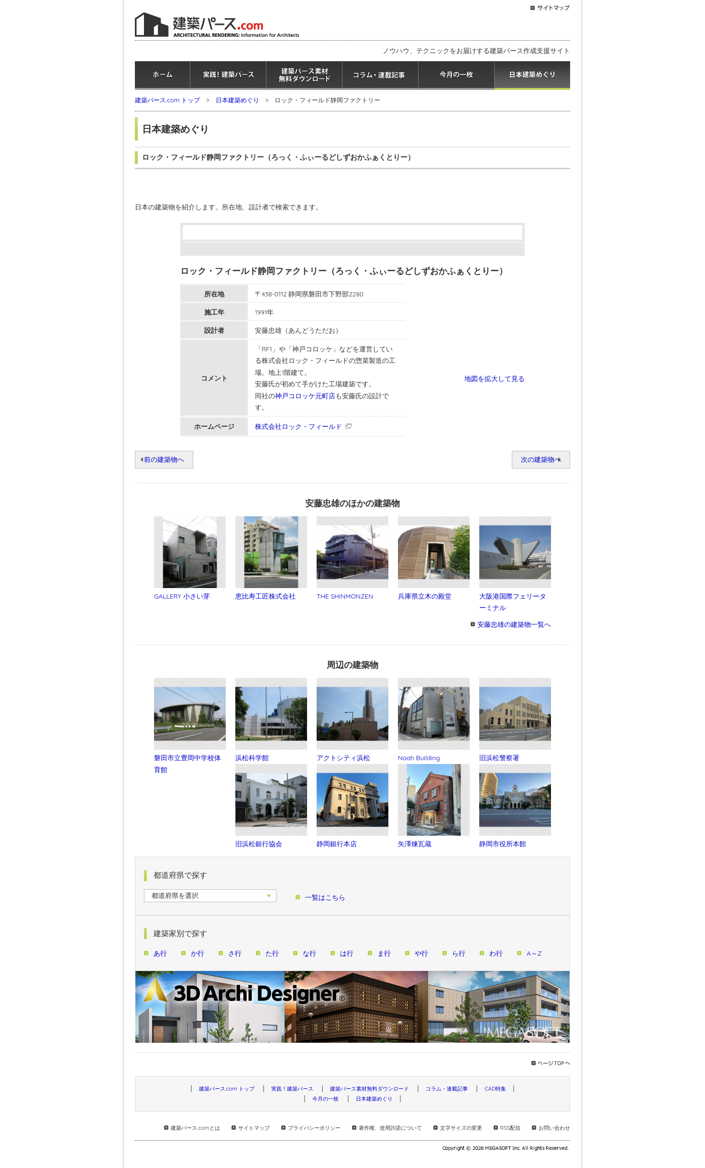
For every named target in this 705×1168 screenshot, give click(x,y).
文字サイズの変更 (461, 1127)
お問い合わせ (554, 1127)
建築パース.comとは (195, 1127)
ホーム (162, 75)
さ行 (235, 953)
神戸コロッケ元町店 (305, 396)
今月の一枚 (456, 75)
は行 (346, 953)
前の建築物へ (164, 459)
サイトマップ (254, 1127)
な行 (309, 953)
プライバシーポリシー (314, 1127)
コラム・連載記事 (380, 75)
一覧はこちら (325, 897)
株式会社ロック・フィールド (298, 426)
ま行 (384, 953)
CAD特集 (495, 1088)
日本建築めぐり (532, 75)
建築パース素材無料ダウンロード (304, 75)
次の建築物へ (541, 459)
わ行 (496, 953)
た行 (272, 953)
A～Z (534, 953)
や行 (421, 953)
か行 (197, 953)
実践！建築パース (228, 75)
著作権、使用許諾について (390, 1127)
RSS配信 (510, 1127)
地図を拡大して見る (494, 378)
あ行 (160, 953)
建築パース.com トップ (167, 100)
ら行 (458, 953)
